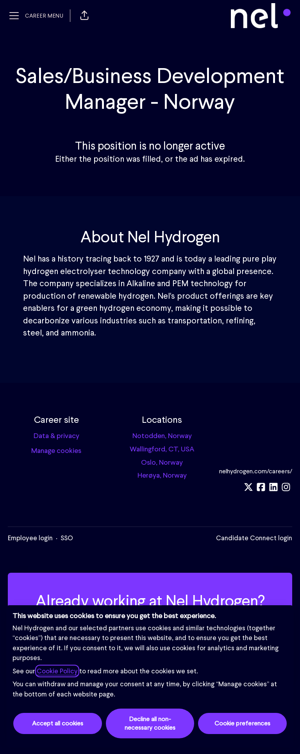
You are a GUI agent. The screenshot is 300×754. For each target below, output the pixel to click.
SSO (67, 538)
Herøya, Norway (162, 475)
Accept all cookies (57, 723)
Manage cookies (56, 450)
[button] (84, 16)
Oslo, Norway (162, 462)
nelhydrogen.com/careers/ (255, 471)
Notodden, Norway (162, 435)
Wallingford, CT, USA (162, 449)
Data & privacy (56, 435)
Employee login (30, 538)
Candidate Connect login (254, 538)
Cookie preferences (242, 723)
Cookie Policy (57, 671)
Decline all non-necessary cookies (150, 723)
